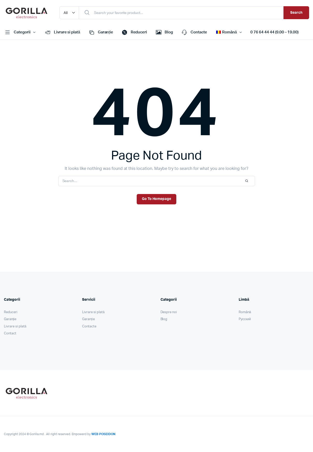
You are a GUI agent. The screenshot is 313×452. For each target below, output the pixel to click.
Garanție (100, 32)
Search (296, 13)
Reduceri (134, 32)
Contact (10, 333)
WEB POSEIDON (103, 434)
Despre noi (169, 312)
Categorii (17, 32)
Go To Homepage (156, 199)
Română (245, 312)
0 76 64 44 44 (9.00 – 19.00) (274, 32)
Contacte (194, 32)
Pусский (245, 319)
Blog (164, 32)
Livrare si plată (62, 32)
